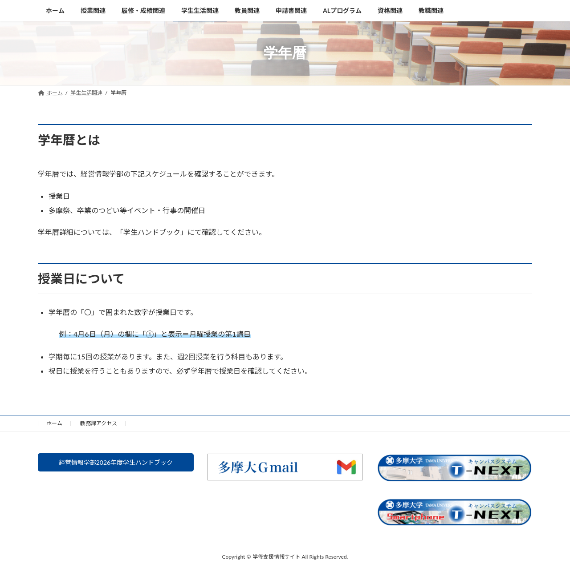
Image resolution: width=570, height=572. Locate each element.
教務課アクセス (98, 423)
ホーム (54, 423)
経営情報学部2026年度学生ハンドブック (115, 463)
